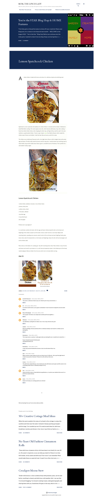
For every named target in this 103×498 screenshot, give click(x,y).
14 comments (26, 432)
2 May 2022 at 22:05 (29, 370)
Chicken (24, 290)
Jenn (24, 353)
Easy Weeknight (31, 290)
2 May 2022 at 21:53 (31, 362)
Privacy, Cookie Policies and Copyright (42, 9)
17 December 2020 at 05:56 (33, 319)
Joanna (24, 362)
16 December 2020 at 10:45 (38, 312)
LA (23, 305)
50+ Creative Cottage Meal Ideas (37, 416)
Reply (24, 302)
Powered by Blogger (51, 492)
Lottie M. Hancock (27, 298)
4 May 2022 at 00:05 (30, 378)
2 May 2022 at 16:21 (31, 326)
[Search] (78, 5)
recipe (45, 133)
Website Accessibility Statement (62, 9)
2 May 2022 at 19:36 (33, 346)
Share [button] (19, 40)
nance (24, 378)
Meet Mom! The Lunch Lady (24, 9)
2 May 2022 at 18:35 (33, 335)
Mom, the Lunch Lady (29, 4)
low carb (43, 290)
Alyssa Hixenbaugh (27, 312)
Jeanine (24, 326)
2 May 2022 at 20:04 (30, 353)
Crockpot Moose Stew (31, 470)
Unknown (25, 319)
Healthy (38, 290)
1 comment (25, 40)
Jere (23, 370)
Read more (59, 432)
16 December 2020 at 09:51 (30, 305)
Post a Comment (27, 487)
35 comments (26, 461)
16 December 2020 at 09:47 (37, 298)
